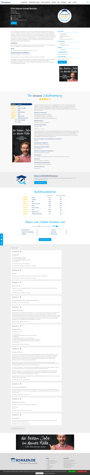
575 (49, 207)
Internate (63, 2)
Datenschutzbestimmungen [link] (49, 473)
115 (61, 207)
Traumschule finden (34, 2)
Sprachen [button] (16, 104)
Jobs (58, 2)
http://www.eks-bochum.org (20, 19)
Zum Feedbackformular (41, 182)
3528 (50, 205)
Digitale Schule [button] (17, 116)
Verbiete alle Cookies (82, 471)
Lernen (74, 2)
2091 (50, 203)
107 (61, 213)
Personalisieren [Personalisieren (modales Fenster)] (39, 473)
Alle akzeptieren (72, 471)
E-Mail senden (15, 18)
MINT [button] (15, 106)
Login (87, 2)
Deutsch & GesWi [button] (18, 108)
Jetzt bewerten (62, 62)
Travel (69, 2)
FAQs (48, 464)
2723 (50, 201)
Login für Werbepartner (52, 461)
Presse (48, 468)
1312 (50, 199)
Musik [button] (15, 110)
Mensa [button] (16, 122)
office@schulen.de (67, 467)
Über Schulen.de (50, 463)
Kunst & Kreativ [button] (18, 112)
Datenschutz (50, 465)
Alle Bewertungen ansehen (18, 428)
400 (61, 199)
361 (61, 209)
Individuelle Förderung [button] (19, 118)
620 (61, 203)
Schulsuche (24, 2)
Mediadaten (49, 469)
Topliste (54, 2)
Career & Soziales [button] (18, 120)
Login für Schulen (51, 460)
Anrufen (14, 23)
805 (49, 197)
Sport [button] (15, 114)
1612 (50, 209)
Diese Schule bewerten (45, 239)
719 (61, 201)
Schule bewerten (45, 2)
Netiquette (49, 467)
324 (49, 211)
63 (60, 211)
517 (49, 213)
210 (61, 197)
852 (61, 205)
